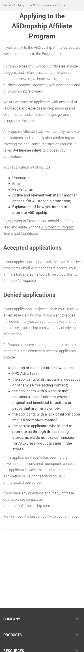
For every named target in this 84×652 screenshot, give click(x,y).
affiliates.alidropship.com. (23, 482)
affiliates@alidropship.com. (29, 505)
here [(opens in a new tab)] (59, 53)
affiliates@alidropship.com (24, 327)
